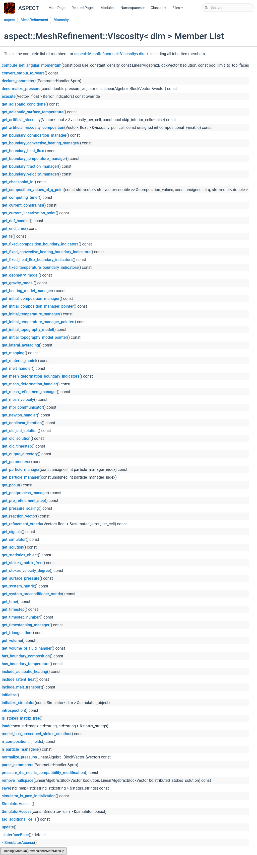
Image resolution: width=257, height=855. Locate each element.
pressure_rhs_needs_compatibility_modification (43, 773)
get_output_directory (20, 454)
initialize (9, 695)
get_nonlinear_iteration (22, 423)
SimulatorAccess (16, 804)
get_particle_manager (21, 469)
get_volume (12, 640)
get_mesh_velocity (18, 399)
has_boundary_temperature (25, 664)
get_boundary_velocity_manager (30, 174)
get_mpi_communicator (22, 407)
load (5, 726)
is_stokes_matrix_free (21, 718)
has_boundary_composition (26, 656)
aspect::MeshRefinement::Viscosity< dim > (111, 54)
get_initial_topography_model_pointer (34, 337)
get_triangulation (16, 633)
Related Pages (83, 8)
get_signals (12, 532)
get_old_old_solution (20, 431)
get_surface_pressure (20, 578)
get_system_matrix (18, 586)
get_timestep (13, 609)
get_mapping (13, 353)
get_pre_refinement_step (23, 500)
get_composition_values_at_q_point (33, 190)
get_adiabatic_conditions (23, 104)
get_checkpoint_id (17, 182)
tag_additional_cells (19, 819)
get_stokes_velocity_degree (26, 570)
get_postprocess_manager (25, 493)
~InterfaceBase (15, 835)
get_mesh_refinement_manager (29, 392)
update (8, 827)
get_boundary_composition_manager (34, 135)
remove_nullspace (17, 780)
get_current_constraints (22, 205)
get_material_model (19, 361)
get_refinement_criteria (22, 524)
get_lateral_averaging (20, 345)
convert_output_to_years (23, 73)
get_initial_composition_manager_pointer (38, 306)
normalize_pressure (19, 757)
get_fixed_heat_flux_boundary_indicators (37, 260)
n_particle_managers (20, 749)
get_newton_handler (19, 415)
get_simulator (14, 539)
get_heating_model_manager (27, 291)
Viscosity (61, 20)
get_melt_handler (17, 368)
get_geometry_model (20, 275)
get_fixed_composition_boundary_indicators (40, 244)
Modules (107, 8)
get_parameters (15, 462)
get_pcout (10, 485)
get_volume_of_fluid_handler (27, 648)
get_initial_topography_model (27, 329)
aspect (9, 20)
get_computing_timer (20, 197)
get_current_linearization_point (29, 213)
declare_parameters (19, 81)
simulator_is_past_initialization (28, 796)
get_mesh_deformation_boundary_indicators (40, 376)
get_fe (7, 236)
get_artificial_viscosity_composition (33, 127)
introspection (13, 710)
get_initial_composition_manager (30, 298)
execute (9, 96)
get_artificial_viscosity (21, 120)
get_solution (12, 547)
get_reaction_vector (19, 516)
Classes (159, 9)
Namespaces (132, 9)
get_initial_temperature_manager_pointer (37, 322)
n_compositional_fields (22, 741)
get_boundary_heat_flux (22, 151)
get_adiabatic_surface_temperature (32, 112)
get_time (9, 602)
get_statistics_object (20, 555)
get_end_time (13, 228)
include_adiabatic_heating (24, 671)
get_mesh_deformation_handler (29, 384)
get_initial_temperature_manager (30, 314)
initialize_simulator (18, 703)
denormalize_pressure (21, 89)
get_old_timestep (17, 446)
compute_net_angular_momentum (31, 65)
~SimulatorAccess (18, 842)
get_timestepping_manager (25, 625)
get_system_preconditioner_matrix (32, 594)
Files (178, 9)
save (6, 788)
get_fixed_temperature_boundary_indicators (40, 267)
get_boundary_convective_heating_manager (40, 143)
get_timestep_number (21, 617)
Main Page (57, 8)
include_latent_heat (19, 679)
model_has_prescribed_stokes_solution (36, 734)
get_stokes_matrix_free (22, 563)
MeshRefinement (34, 20)
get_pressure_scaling (20, 508)
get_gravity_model (18, 283)
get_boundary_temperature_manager (34, 158)
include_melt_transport (22, 687)
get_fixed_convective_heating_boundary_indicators (46, 252)
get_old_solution (16, 438)
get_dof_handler (16, 221)
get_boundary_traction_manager (30, 166)
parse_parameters (17, 765)
